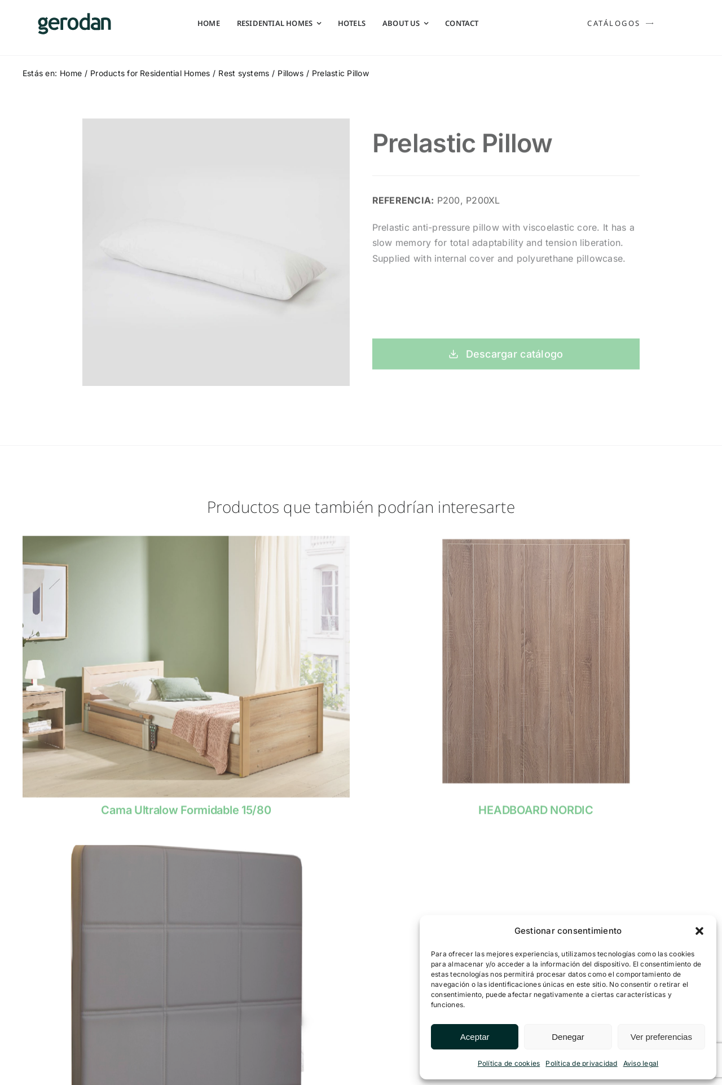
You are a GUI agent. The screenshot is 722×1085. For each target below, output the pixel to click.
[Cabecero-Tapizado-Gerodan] (186, 855)
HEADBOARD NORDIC (535, 816)
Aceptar (475, 1037)
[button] (699, 931)
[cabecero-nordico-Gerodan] (535, 546)
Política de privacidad (581, 1063)
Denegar (568, 1037)
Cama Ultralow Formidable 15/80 (186, 816)
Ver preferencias (661, 1037)
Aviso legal (641, 1063)
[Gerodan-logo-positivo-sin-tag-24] (74, 17)
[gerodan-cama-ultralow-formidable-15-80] (186, 546)
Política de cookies (509, 1063)
